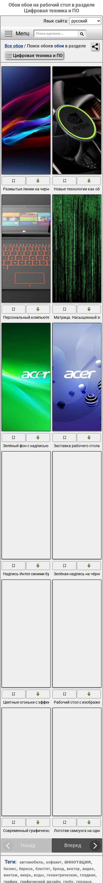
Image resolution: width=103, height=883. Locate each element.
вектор (73, 869)
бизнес (10, 869)
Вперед (72, 845)
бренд (58, 869)
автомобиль (31, 862)
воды (39, 875)
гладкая (87, 875)
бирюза (26, 869)
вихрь (25, 875)
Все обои (14, 46)
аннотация (77, 862)
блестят (42, 869)
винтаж (11, 875)
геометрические (62, 875)
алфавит (54, 862)
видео (88, 869)
